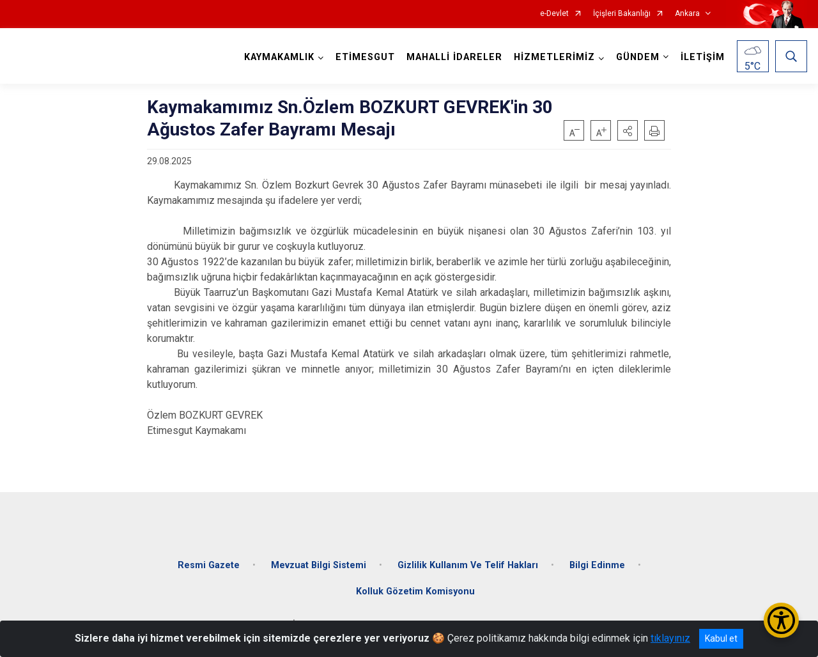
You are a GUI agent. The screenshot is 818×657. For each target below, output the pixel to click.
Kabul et (721, 638)
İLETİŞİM (703, 57)
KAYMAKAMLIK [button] (279, 57)
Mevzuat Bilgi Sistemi (318, 564)
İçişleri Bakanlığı (622, 14)
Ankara (687, 14)
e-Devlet (554, 14)
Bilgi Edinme (597, 564)
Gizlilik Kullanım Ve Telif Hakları (467, 564)
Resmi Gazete (209, 564)
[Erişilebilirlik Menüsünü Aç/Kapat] (781, 620)
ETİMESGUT (365, 57)
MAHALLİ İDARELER (454, 57)
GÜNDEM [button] (638, 57)
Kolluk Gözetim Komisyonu (415, 590)
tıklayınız (670, 638)
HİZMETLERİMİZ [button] (554, 57)
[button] (627, 130)
